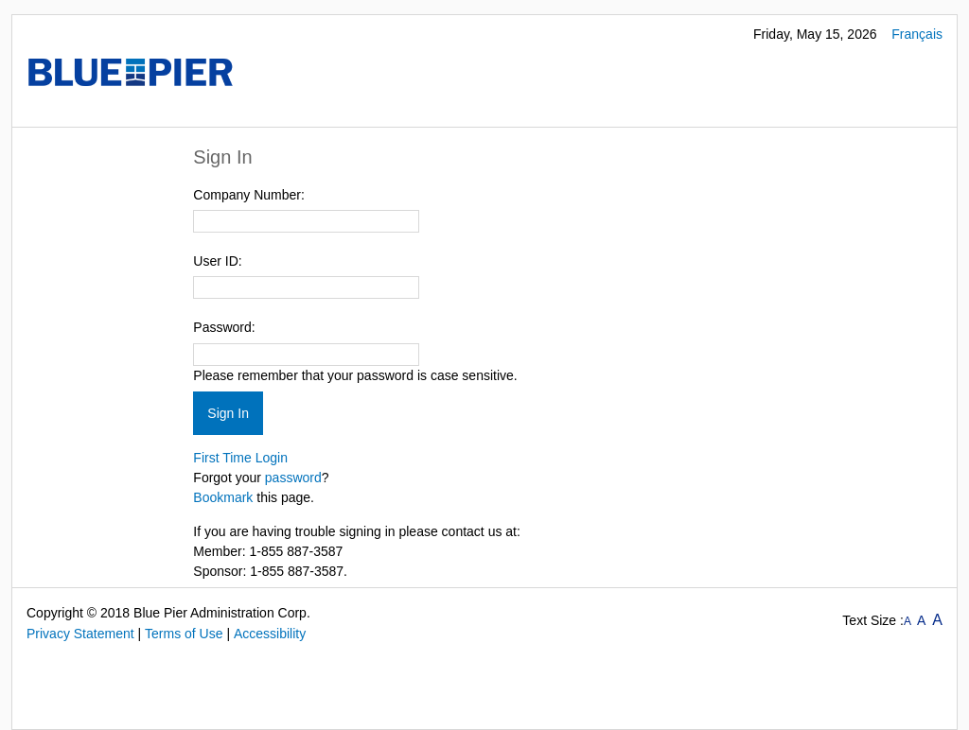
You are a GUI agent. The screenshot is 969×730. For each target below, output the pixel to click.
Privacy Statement (80, 633)
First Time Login (240, 457)
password (293, 477)
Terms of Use (183, 633)
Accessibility (270, 633)
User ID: (217, 261)
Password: (224, 327)
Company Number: (249, 194)
